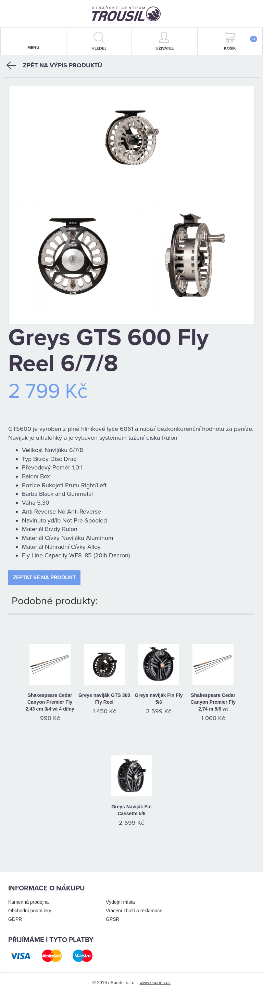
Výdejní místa (120, 902)
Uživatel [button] (164, 41)
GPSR (113, 919)
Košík (240, 41)
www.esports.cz (155, 982)
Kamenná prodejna (28, 902)
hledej (99, 41)
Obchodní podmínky (29, 910)
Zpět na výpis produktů (54, 65)
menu (33, 42)
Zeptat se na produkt (44, 577)
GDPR (15, 919)
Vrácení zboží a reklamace (134, 910)
